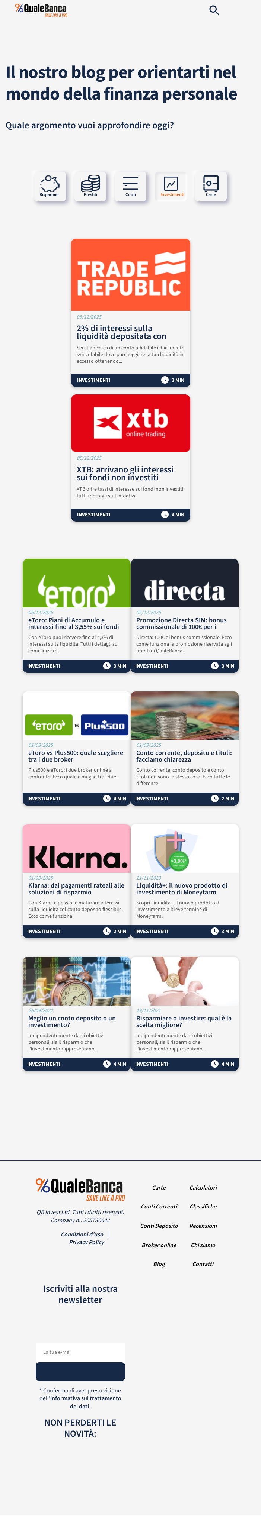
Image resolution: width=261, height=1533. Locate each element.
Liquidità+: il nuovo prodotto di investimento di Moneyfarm (181, 889)
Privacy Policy (86, 1242)
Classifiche (203, 1207)
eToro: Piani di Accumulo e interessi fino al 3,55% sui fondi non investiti (73, 623)
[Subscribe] (80, 1371)
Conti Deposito (159, 1226)
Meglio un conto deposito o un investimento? (72, 1022)
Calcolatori (203, 1188)
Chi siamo (203, 1245)
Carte (159, 1188)
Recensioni (203, 1226)
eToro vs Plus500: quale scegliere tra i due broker (75, 756)
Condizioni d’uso (82, 1234)
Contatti (202, 1264)
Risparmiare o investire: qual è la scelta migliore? (184, 1022)
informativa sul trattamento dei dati (85, 1402)
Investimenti (43, 666)
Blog (159, 1264)
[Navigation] (230, 10)
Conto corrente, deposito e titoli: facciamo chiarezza (184, 756)
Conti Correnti (159, 1207)
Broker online (158, 1245)
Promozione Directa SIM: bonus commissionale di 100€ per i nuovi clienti (181, 623)
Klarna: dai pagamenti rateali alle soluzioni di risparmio (76, 889)
